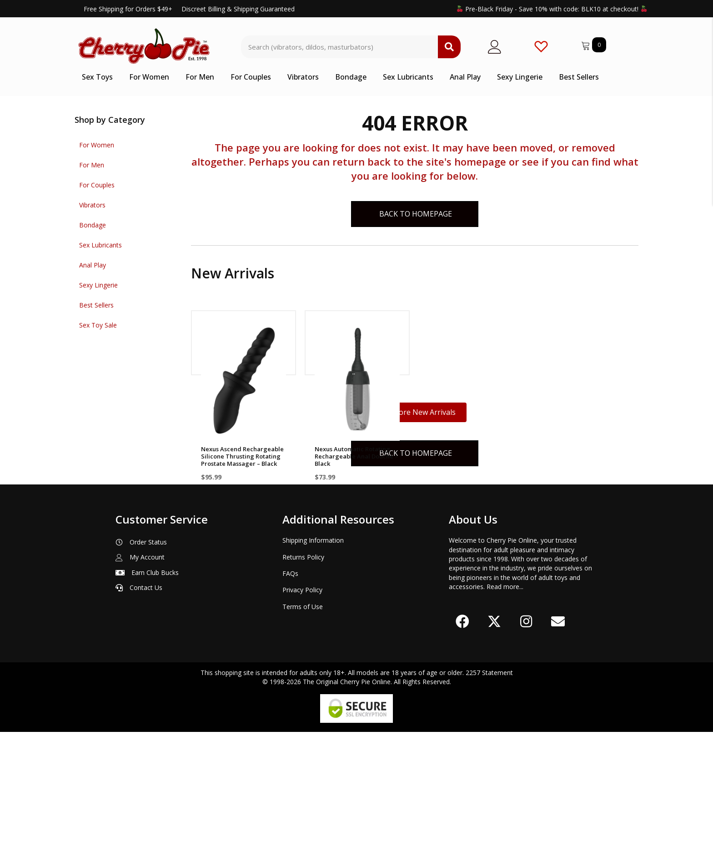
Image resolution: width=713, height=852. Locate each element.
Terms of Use (302, 726)
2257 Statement (489, 792)
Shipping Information (313, 660)
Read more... (505, 706)
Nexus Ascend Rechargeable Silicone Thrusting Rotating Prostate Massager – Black (242, 456)
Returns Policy (303, 676)
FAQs (290, 693)
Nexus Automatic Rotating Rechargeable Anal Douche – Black (356, 456)
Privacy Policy (302, 710)
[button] (462, 741)
